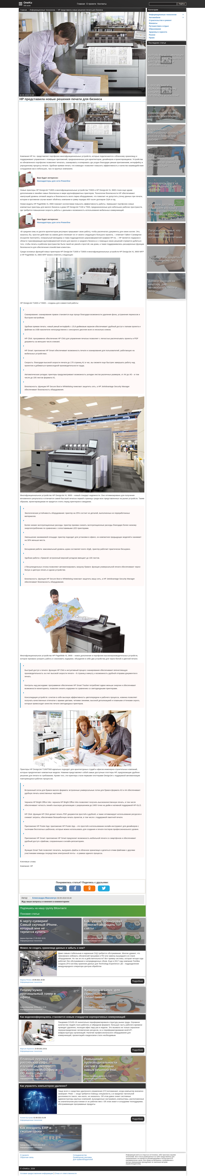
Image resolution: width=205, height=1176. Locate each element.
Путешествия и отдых (159, 26)
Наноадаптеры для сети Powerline (53, 181)
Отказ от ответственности (66, 1173)
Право (152, 38)
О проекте (91, 4)
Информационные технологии (31, 941)
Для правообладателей (83, 1159)
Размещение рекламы (82, 1157)
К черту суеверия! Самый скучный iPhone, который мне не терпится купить (39, 926)
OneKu (28, 2)
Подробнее (137, 981)
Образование (155, 29)
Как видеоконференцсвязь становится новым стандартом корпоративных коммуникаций (72, 1017)
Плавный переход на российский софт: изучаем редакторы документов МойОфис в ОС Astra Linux (39, 1066)
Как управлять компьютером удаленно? (43, 1086)
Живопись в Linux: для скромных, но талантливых (102, 993)
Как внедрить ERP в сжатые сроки (35, 1129)
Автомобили (154, 17)
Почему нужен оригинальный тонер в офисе (38, 993)
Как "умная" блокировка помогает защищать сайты (103, 924)
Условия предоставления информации (36, 1173)
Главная (81, 4)
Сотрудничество (80, 1155)
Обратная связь (27, 1157)
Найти (182, 4)
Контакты (101, 4)
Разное (152, 35)
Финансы (153, 23)
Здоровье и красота (158, 32)
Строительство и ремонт (160, 20)
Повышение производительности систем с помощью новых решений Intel (100, 1064)
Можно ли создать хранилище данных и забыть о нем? (52, 948)
